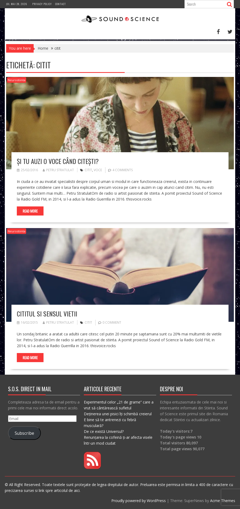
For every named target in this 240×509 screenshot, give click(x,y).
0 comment (112, 322)
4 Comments (122, 170)
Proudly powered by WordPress (138, 500)
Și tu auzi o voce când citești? (58, 161)
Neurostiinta (16, 80)
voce (98, 170)
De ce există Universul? (104, 431)
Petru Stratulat (58, 170)
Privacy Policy (42, 4)
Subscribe (24, 433)
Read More (30, 211)
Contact (60, 4)
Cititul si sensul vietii (47, 313)
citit (88, 170)
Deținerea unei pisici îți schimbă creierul (118, 413)
